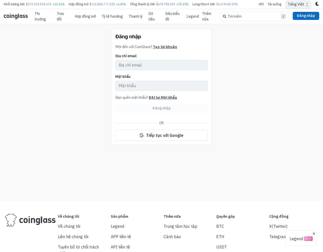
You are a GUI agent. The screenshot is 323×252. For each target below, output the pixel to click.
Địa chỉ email (126, 56)
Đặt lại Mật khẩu (163, 97)
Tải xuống (274, 4)
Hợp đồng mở (85, 16)
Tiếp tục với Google (161, 135)
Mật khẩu (122, 76)
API (261, 4)
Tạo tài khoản (165, 46)
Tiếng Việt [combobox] (296, 4)
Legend (193, 16)
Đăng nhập (306, 15)
